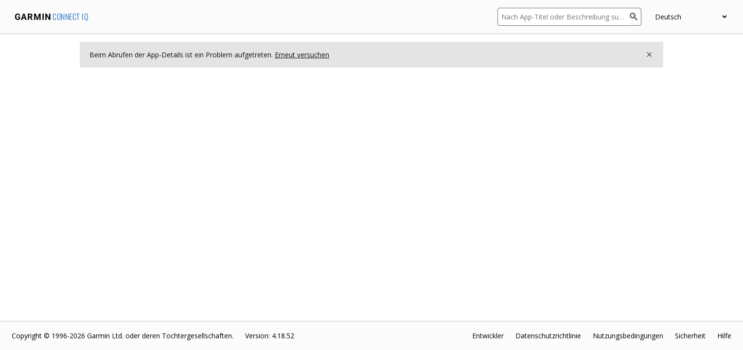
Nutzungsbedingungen (628, 335)
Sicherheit (690, 335)
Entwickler (488, 335)
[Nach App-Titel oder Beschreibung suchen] (563, 17)
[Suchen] (635, 17)
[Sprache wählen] (690, 17)
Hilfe (724, 335)
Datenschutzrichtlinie (548, 335)
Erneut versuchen (302, 54)
